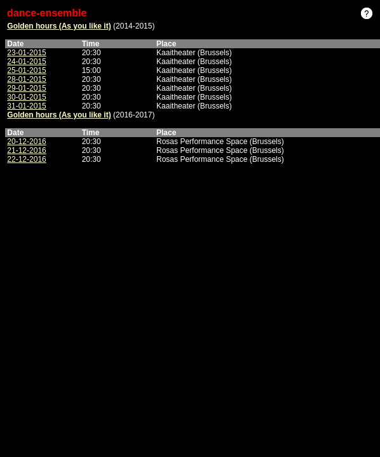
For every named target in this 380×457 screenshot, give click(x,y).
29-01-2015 (26, 88)
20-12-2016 (26, 141)
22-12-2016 (26, 159)
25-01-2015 (26, 70)
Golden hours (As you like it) (59, 26)
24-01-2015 (26, 61)
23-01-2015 (26, 52)
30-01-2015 (26, 97)
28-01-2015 (26, 79)
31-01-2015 (26, 106)
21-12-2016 (26, 150)
